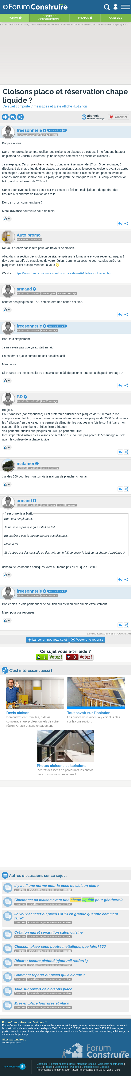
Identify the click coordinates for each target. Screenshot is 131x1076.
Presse (48, 1066)
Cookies (104, 1066)
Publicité (75, 1066)
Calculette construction (110, 1063)
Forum (13, 17)
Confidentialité (90, 1066)
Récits (49, 18)
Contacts (42, 1063)
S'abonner (118, 117)
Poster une (87, 639)
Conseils (115, 17)
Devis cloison (18, 713)
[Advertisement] (65, 826)
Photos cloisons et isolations (61, 766)
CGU (39, 1066)
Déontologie (61, 1066)
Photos (83, 17)
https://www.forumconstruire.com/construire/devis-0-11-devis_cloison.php (63, 273)
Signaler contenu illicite (62, 1063)
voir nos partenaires (11, 1043)
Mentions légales (86, 1063)
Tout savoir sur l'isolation (88, 713)
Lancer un (47, 639)
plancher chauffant (43, 164)
